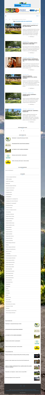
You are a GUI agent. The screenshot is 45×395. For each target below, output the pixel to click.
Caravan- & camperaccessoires (11, 210)
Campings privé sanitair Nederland (12, 202)
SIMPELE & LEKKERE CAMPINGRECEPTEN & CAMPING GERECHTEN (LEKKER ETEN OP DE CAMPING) (18, 368)
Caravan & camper (9, 208)
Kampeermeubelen (9, 232)
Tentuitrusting (8, 298)
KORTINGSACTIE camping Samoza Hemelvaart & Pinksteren (30, 44)
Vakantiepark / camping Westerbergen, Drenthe (13, 324)
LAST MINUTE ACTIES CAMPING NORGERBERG (20, 150)
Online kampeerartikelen (10, 261)
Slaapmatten (8, 285)
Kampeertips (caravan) (10, 237)
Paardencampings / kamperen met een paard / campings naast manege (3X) (31, 61)
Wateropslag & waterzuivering (11, 311)
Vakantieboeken (8, 302)
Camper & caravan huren (10, 188)
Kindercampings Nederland (10, 243)
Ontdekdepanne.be (8, 391)
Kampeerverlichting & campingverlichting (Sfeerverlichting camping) (17, 355)
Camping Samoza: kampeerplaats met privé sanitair (30, 27)
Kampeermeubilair (9, 234)
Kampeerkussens (9, 230)
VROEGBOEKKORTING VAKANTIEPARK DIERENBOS (21, 144)
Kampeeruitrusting (9, 239)
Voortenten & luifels (9, 307)
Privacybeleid (30, 390)
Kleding (7, 245)
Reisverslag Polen (9, 280)
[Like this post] (28, 37)
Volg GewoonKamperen (9, 171)
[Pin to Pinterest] (31, 37)
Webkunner (25, 390)
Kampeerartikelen (9, 221)
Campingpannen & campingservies (12, 199)
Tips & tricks (8, 300)
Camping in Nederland (10, 191)
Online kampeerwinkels (10, 267)
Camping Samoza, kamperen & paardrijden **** (29, 96)
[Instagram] (37, 16)
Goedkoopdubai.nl (36, 391)
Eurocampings (8, 213)
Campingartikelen (9, 195)
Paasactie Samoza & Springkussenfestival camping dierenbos (30, 78)
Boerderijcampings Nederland (11, 186)
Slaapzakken (8, 287)
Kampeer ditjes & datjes (26, 42)
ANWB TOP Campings (9, 182)
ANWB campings (25, 58)
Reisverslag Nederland (9, 278)
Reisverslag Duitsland (9, 274)
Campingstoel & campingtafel (11, 204)
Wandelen (7, 309)
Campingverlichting (9, 206)
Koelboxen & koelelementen (11, 250)
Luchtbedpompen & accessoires (11, 256)
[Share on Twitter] (30, 37)
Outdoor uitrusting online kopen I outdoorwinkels (21, 161)
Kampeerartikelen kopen (10, 223)
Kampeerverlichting (9, 241)
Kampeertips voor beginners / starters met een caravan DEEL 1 (16, 372)
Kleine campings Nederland (10, 248)
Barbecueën (8, 184)
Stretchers (7, 291)
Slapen (7, 289)
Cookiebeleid (34, 390)
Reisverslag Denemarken (10, 272)
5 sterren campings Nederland (11, 177)
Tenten (7, 296)
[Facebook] (36, 16)
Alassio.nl (32, 391)
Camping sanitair (9, 193)
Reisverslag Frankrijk (9, 276)
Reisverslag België (9, 269)
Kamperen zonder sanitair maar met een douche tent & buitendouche (17, 361)
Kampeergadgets (9, 228)
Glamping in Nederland (10, 215)
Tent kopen (8, 294)
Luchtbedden (8, 254)
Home (6, 19)
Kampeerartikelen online (10, 226)
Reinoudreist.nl (22, 391)
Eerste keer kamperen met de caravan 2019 (13, 378)
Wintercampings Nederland (10, 313)
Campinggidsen (8, 197)
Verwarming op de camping (10, 305)
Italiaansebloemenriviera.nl (15, 391)
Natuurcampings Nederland (10, 258)
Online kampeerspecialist (10, 263)
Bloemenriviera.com (27, 391)
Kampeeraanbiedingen (10, 219)
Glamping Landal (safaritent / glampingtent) (20, 156)
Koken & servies (8, 252)
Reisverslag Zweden (9, 283)
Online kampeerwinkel (10, 265)
